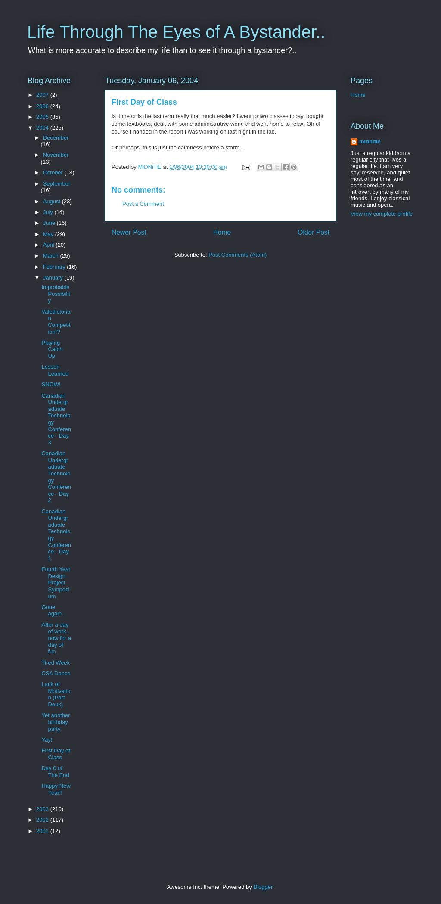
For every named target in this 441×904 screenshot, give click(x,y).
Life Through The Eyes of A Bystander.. (176, 31)
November (56, 155)
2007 (43, 95)
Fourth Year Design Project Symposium (55, 582)
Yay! (46, 739)
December (56, 137)
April (49, 245)
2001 (43, 831)
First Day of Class (55, 754)
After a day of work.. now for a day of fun (56, 638)
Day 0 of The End (55, 771)
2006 (43, 106)
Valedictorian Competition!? (55, 321)
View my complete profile (382, 214)
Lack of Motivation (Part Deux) (55, 694)
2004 (43, 127)
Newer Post (129, 232)
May (49, 234)
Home (222, 232)
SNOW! (50, 384)
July (49, 212)
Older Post (313, 232)
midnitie (370, 141)
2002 (43, 820)
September (57, 183)
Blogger (262, 887)
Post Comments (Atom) (237, 255)
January (54, 277)
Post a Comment (143, 204)
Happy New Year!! (55, 789)
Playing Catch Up (51, 349)
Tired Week (55, 662)
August (52, 201)
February (55, 267)
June (50, 223)
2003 (43, 809)
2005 (43, 117)
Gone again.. (53, 610)
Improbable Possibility (55, 294)
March (51, 255)
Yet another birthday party (55, 722)
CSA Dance (55, 673)
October (54, 172)
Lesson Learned (54, 370)
